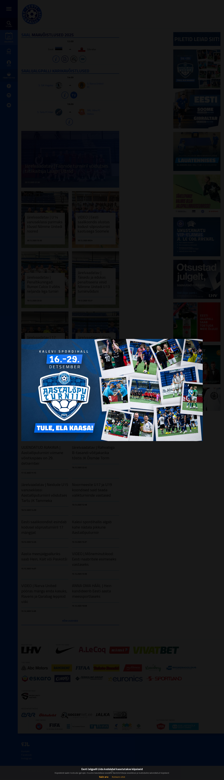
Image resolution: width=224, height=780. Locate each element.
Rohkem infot (118, 777)
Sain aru (103, 777)
